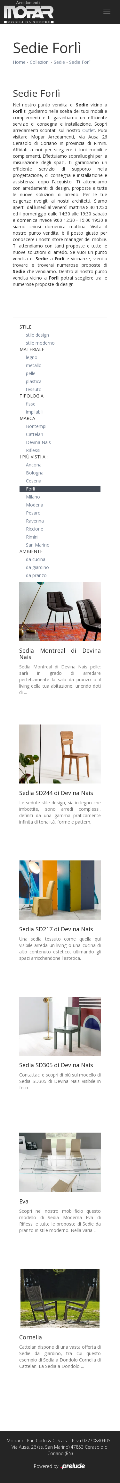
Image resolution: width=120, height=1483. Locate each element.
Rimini (32, 537)
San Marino (38, 545)
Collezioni (40, 62)
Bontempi (36, 426)
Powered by (60, 1466)
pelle (31, 373)
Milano (33, 497)
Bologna (35, 473)
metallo (34, 365)
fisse (31, 404)
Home (19, 62)
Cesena (33, 481)
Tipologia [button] (32, 396)
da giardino (37, 567)
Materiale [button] (32, 349)
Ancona (34, 465)
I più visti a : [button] (34, 457)
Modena (34, 505)
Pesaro (33, 513)
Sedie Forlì (80, 62)
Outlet (88, 130)
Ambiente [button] (31, 551)
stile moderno (40, 343)
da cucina (35, 559)
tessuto (34, 389)
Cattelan (34, 434)
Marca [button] (27, 418)
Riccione (34, 529)
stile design (37, 335)
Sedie (59, 62)
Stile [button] (25, 327)
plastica (34, 381)
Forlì (30, 489)
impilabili (35, 412)
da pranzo (36, 575)
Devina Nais (38, 442)
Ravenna (35, 521)
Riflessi (33, 450)
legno (31, 357)
